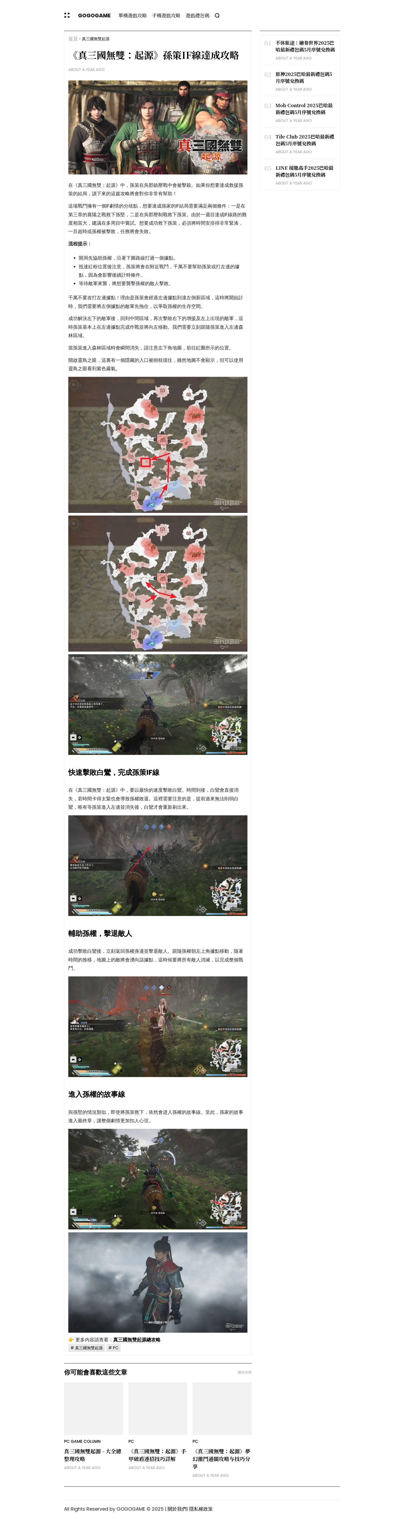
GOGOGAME (94, 15)
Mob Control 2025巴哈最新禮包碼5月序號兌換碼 (304, 108)
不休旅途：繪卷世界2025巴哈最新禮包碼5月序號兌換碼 (305, 46)
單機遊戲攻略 (132, 15)
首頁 (73, 38)
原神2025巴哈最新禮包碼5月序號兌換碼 (304, 77)
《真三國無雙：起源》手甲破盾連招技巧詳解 (157, 1455)
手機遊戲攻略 (166, 15)
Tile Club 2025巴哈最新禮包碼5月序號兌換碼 (305, 140)
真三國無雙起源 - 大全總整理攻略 (92, 1455)
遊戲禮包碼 (197, 15)
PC (115, 1348)
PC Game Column (82, 1441)
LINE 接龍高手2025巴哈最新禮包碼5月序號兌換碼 (304, 171)
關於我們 (177, 1509)
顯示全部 (245, 1372)
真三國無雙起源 (96, 39)
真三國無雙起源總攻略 (136, 1339)
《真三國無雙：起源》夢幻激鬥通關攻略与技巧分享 (221, 1458)
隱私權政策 (201, 1509)
